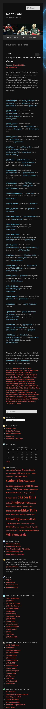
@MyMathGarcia (23, 160)
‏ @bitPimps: (11, 335)
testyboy (26, 399)
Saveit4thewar (11, 397)
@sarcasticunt (11, 198)
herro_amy (31, 383)
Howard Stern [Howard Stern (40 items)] (11, 498)
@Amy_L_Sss (26, 147)
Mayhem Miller (18, 388)
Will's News (10, 707)
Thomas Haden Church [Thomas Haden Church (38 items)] (22, 527)
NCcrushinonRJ (11, 392)
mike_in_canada (12, 390)
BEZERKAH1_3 (20, 373)
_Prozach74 (10, 403)
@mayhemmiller (28, 173)
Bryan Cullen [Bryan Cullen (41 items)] (31, 473)
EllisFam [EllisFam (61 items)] (17, 489)
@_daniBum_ (11, 314)
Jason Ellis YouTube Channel (17, 694)
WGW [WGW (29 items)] (37, 531)
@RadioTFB (10, 619)
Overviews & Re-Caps (14, 439)
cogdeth (24, 377)
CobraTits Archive (13, 431)
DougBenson (29, 379)
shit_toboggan (22, 397)
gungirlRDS (23, 383)
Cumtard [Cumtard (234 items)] (29, 481)
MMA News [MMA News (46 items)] (11, 515)
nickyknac (21, 392)
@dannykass (10, 291)
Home (9, 37)
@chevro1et (18, 142)
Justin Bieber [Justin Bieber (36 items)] (16, 506)
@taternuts (33, 204)
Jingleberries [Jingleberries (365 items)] (20, 502)
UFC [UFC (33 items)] (15, 531)
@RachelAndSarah (13, 116)
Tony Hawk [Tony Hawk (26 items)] (10, 530)
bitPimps (29, 373)
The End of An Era (13, 544)
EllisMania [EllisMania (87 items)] (11, 492)
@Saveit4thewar (12, 343)
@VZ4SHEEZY (14, 340)
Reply (18, 403)
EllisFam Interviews (13, 433)
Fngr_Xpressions (20, 381)
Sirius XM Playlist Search (15, 705)
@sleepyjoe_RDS (12, 317)
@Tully (8, 632)
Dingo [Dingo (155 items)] (28, 485)
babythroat (10, 373)
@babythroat (26, 152)
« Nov (8, 462)
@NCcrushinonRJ (12, 152)
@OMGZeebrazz (12, 113)
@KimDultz (33, 106)
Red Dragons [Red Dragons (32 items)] (25, 519)
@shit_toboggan (17, 281)
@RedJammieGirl (28, 162)
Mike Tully (35, 388)
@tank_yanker (11, 119)
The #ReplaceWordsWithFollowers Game (24, 57)
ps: (14, 160)
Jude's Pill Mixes (12, 699)
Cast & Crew (11, 428)
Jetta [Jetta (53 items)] (8, 503)
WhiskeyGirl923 (11, 401)
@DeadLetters (11, 655)
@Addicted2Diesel (15, 268)
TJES (23, 37)
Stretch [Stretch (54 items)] (9, 527)
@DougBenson (11, 173)
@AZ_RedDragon (28, 101)
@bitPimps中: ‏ (12, 111)
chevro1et (9, 377)
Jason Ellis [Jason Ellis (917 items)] (27, 497)
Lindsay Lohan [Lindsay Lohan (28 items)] (27, 506)
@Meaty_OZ (10, 327)
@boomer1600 (11, 330)
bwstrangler (20, 375)
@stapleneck (20, 327)
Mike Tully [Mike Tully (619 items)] (29, 510)
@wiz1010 (10, 634)
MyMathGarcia (23, 390)
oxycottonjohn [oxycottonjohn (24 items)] (30, 514)
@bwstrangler (34, 129)
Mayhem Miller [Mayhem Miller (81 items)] (13, 511)
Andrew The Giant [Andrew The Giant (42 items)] (22, 470)
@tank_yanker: (12, 137)
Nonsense (16, 368)
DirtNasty (9, 379)
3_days (28, 368)
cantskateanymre (31, 375)
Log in (8, 580)
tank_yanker (10, 399)
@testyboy (17, 129)
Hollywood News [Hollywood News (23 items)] (29, 493)
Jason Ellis (10, 386)
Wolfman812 (22, 401)
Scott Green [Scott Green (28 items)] (16, 524)
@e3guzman (15, 149)
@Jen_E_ (9, 209)
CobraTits (17, 377)
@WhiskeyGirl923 (12, 247)
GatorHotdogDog (12, 383)
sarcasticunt (34, 394)
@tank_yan (10, 276)
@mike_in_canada (29, 175)
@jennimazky (11, 614)
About (16, 37)
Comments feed (12, 585)
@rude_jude (10, 621)
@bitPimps (26, 103)
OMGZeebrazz (31, 392)
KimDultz (9, 388)
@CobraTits (30, 126)
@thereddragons (12, 671)
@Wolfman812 (24, 250)
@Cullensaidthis (12, 608)
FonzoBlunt (31, 381)
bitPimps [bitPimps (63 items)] (21, 473)
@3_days (30, 193)
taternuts (19, 399)
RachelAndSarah (12, 394)
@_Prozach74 (32, 265)
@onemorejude (12, 660)
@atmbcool (27, 165)
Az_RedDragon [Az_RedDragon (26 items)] (11, 473)
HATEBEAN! (11, 692)
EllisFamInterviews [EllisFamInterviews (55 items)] (29, 489)
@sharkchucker (12, 624)
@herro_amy (10, 229)
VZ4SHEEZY (34, 399)
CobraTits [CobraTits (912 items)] (14, 481)
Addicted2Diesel (12, 370)
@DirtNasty (32, 209)
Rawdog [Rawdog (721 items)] (13, 519)
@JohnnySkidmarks (14, 193)
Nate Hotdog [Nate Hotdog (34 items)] (20, 515)
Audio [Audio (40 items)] (32, 470)
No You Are (14, 14)
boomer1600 (10, 375)
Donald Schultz (19, 379)
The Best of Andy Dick (14, 551)
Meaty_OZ (27, 388)
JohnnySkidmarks (31, 386)
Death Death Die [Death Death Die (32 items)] (18, 486)
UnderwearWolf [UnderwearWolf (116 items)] (26, 530)
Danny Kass (32, 377)
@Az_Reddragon (23, 361)
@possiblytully (11, 106)
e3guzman (9, 381)
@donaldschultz (17, 260)
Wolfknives (32, 37)
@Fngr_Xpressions (29, 312)
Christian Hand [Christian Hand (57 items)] (20, 476)
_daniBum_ (31, 401)
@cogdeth (31, 330)
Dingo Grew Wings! (13, 546)
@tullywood (10, 676)
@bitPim (9, 160)
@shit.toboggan (12, 666)
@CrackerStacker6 (13, 606)
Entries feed (10, 582)
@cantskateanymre (30, 216)
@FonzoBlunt (14, 139)
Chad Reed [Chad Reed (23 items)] (9, 476)
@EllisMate (10, 103)
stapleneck (31, 397)
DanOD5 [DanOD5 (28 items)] (9, 486)
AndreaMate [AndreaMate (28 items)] (10, 470)
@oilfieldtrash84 (12, 319)
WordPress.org (12, 587)
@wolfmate (10, 683)
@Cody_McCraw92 (13, 603)
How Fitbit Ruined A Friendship (18, 549)
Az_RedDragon (11, 67)
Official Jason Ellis (13, 702)
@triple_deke (11, 673)
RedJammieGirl (24, 394)
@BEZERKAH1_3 (12, 155)
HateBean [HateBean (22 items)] (20, 493)
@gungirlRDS (27, 325)
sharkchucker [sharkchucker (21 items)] (25, 523)
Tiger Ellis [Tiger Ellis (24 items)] (35, 527)
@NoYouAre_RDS (13, 616)
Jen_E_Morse (19, 386)
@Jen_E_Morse (12, 204)
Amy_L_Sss (23, 370)
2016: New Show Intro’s (15, 554)
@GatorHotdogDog (13, 289)
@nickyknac (34, 337)
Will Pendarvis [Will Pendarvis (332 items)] (16, 534)
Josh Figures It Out (13, 697)
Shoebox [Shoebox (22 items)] (32, 523)
